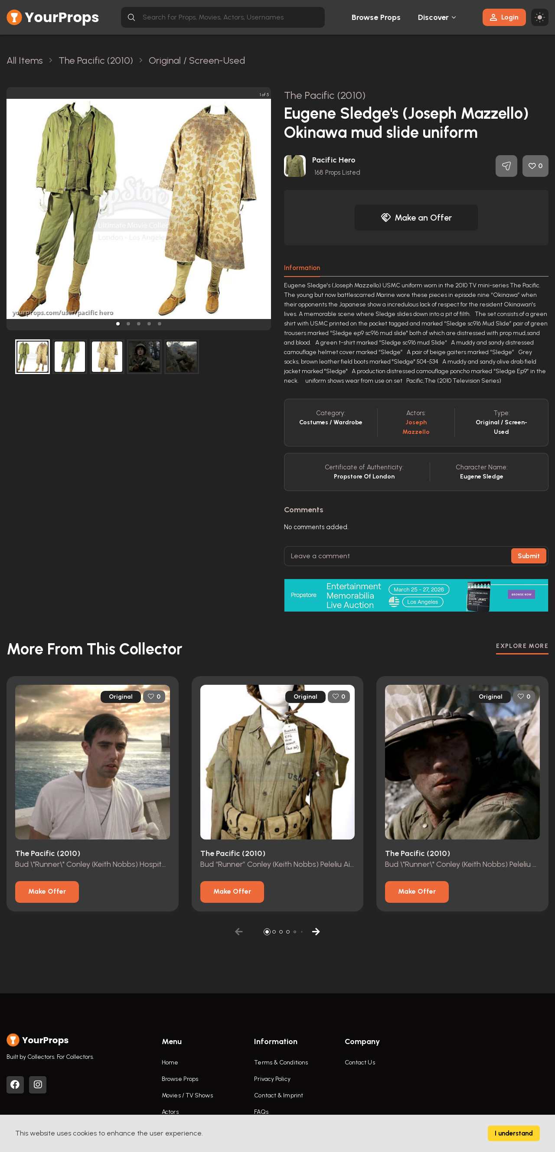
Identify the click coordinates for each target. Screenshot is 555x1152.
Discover (433, 17)
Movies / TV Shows (187, 1095)
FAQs (261, 1112)
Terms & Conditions (281, 1062)
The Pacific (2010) (325, 95)
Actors (170, 1112)
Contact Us (360, 1062)
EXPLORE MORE (522, 646)
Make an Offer (416, 217)
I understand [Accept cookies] (514, 1133)
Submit (529, 556)
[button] (118, 323)
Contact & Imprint (278, 1095)
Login (504, 17)
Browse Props (376, 17)
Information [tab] (302, 268)
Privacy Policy (272, 1079)
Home (170, 1062)
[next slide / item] (265, 209)
